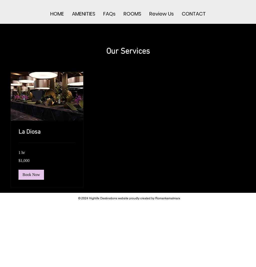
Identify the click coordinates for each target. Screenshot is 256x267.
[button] (31, 175)
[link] (47, 132)
